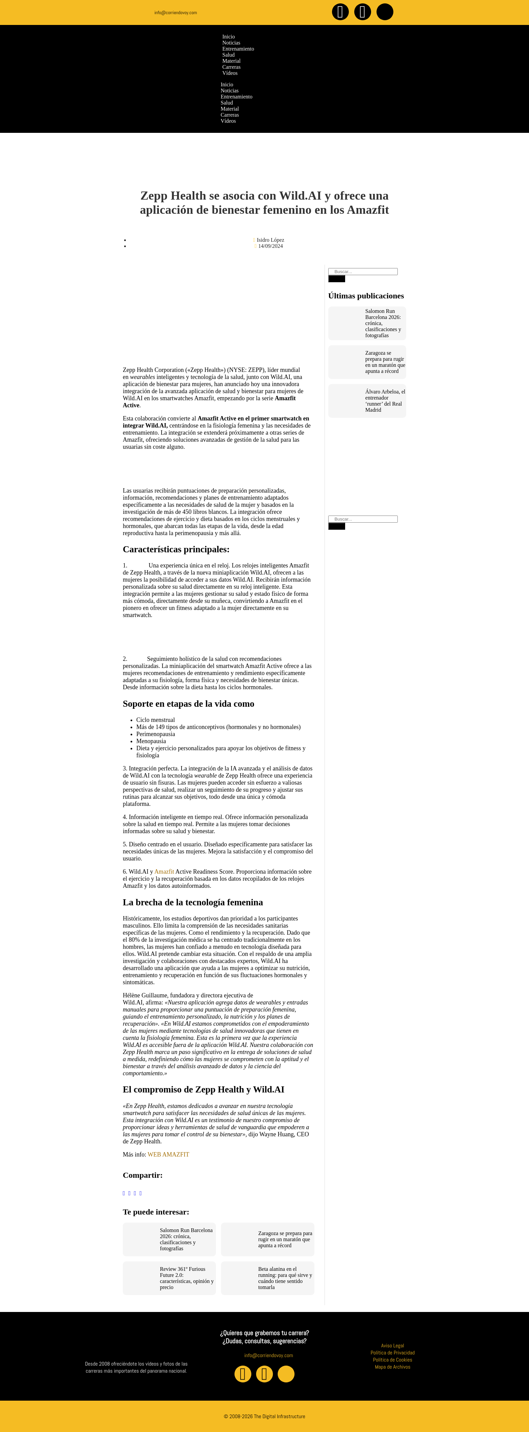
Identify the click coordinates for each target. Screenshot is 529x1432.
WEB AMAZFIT (169, 1154)
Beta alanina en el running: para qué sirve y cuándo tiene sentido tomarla (285, 1278)
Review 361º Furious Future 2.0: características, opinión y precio (187, 1278)
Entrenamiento (236, 96)
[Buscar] (336, 278)
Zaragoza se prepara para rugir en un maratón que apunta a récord (285, 1239)
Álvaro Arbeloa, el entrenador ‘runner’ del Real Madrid (385, 401)
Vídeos (228, 121)
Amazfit (164, 871)
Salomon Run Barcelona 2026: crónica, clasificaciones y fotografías (186, 1239)
